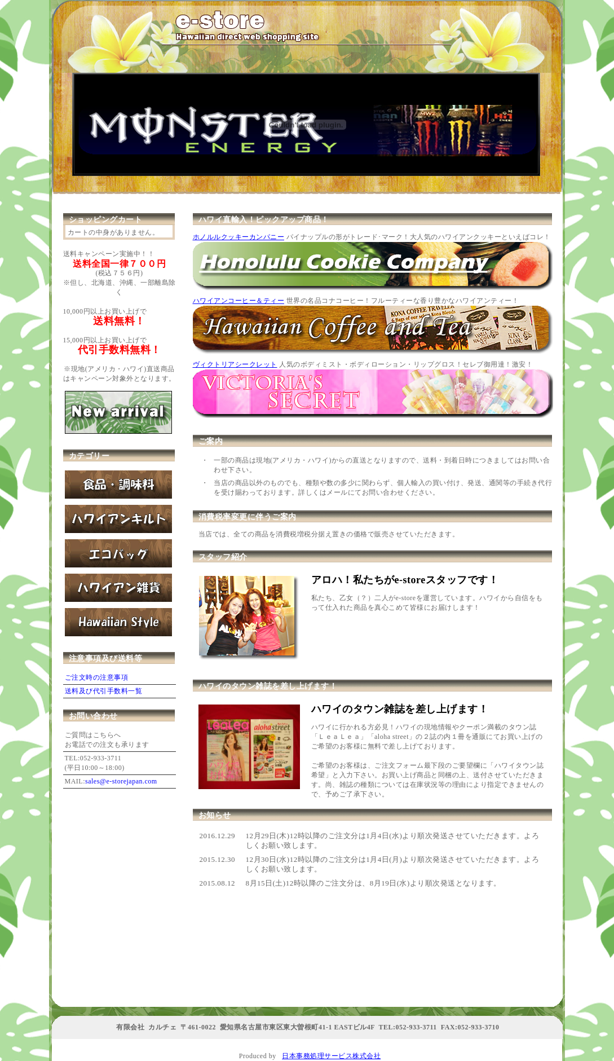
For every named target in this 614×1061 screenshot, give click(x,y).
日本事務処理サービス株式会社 (331, 1056)
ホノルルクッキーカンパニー (239, 237)
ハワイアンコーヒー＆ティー (239, 301)
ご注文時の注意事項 (97, 677)
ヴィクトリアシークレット (235, 364)
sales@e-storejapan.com (121, 781)
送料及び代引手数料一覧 (104, 691)
